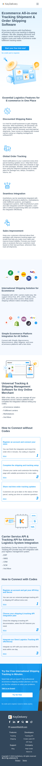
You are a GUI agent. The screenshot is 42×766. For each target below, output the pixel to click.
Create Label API (29, 739)
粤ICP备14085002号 (10, 758)
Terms (25, 760)
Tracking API (29, 736)
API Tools (29, 742)
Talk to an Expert (8, 688)
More (4, 456)
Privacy (17, 760)
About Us (29, 751)
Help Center (29, 748)
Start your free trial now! (15, 48)
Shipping (13, 739)
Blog (13, 748)
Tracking (13, 736)
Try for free (17, 695)
